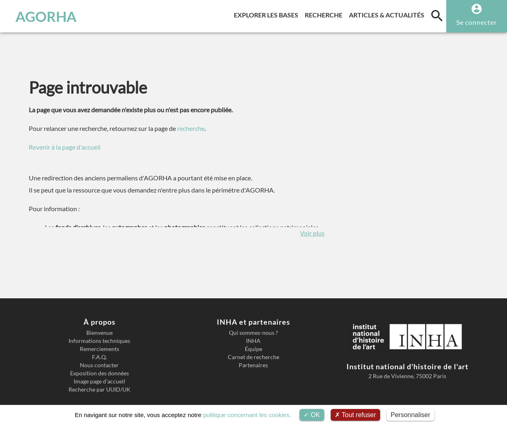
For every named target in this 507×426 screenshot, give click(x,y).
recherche (191, 128)
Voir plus (312, 233)
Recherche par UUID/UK (99, 389)
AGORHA (46, 16)
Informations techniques (99, 341)
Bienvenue (99, 333)
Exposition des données (99, 373)
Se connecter (476, 22)
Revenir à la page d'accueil (65, 147)
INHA (253, 341)
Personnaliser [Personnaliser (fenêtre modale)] (410, 414)
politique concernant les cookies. (247, 414)
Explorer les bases (268, 14)
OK (312, 414)
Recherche (325, 14)
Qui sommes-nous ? (253, 333)
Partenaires (253, 365)
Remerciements (99, 349)
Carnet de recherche (253, 357)
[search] (437, 15)
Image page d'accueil (99, 381)
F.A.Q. (99, 357)
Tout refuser (355, 414)
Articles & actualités (388, 14)
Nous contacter (99, 365)
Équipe (253, 349)
